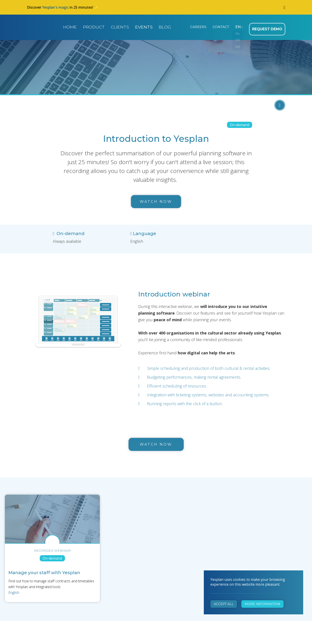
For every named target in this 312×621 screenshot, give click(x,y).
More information (262, 604)
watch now (156, 442)
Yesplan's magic (55, 7)
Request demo (268, 26)
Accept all (224, 604)
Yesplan (43, 26)
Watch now (156, 199)
